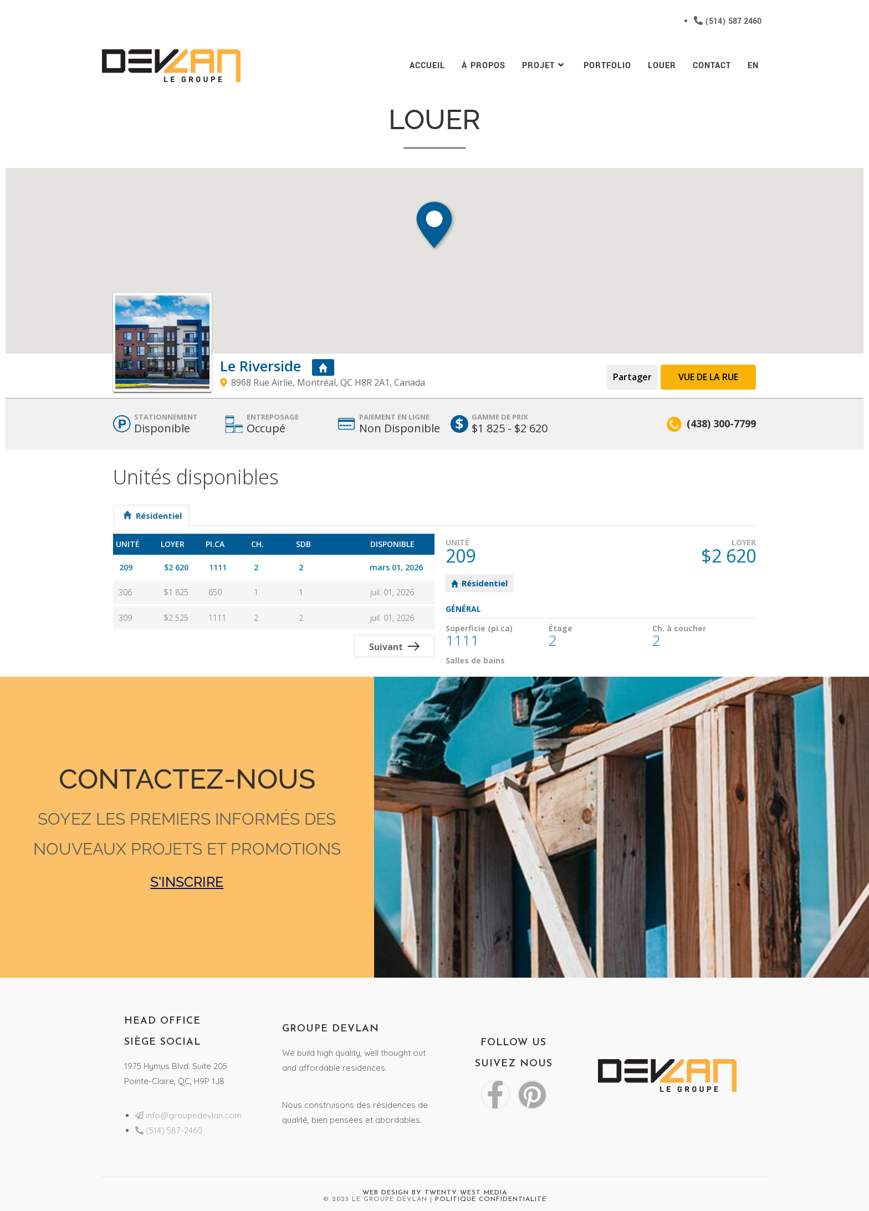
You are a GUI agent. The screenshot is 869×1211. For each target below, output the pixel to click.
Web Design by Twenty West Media (434, 1192)
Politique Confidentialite (490, 1199)
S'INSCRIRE (186, 881)
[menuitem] (753, 65)
